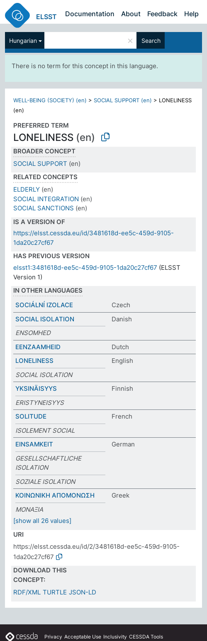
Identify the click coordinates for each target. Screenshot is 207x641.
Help (191, 14)
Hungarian (23, 40)
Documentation (89, 14)
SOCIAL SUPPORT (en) (123, 100)
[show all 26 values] (42, 521)
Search (151, 40)
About (131, 14)
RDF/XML (27, 592)
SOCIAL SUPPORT (40, 164)
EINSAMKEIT (34, 444)
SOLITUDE (30, 416)
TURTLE (55, 592)
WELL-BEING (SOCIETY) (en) (50, 100)
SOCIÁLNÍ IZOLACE (44, 305)
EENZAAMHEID (38, 347)
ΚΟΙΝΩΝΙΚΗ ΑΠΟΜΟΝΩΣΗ (55, 495)
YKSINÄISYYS (36, 388)
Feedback (162, 14)
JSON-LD (82, 592)
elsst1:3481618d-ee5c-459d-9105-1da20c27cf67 (85, 267)
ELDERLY (26, 189)
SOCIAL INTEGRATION (46, 199)
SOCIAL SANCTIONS (43, 208)
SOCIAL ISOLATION (44, 319)
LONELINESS (34, 361)
